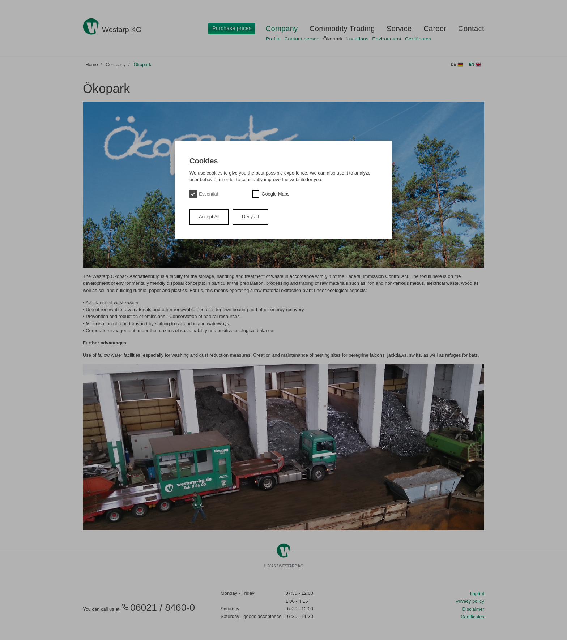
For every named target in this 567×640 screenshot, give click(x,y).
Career (435, 29)
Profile (273, 39)
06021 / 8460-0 (158, 607)
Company (282, 29)
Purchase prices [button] (231, 28)
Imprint (477, 593)
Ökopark (333, 39)
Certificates (418, 39)
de (457, 65)
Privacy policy (470, 601)
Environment (387, 39)
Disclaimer (473, 609)
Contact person (302, 39)
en (475, 65)
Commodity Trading (342, 29)
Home (91, 64)
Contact (471, 29)
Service (399, 29)
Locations (357, 39)
